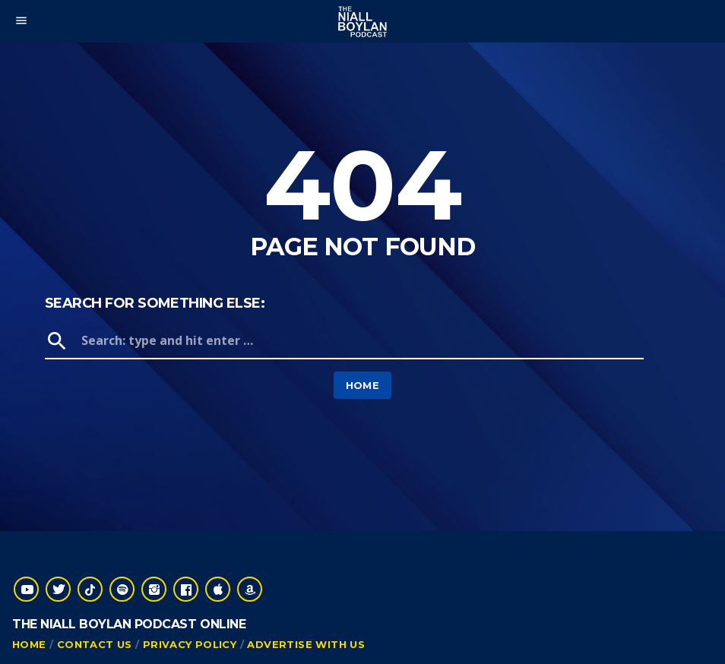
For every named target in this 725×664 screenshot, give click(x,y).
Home (363, 385)
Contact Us (94, 644)
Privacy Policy (189, 644)
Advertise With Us (306, 644)
